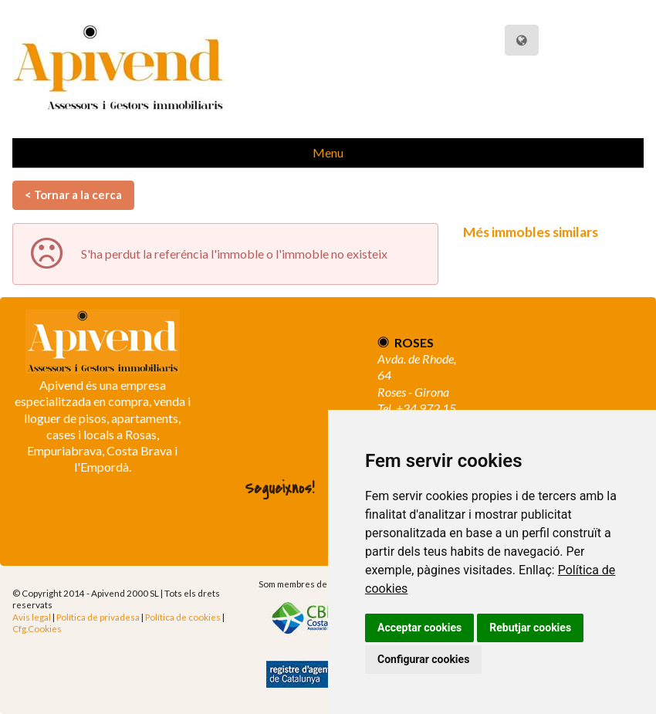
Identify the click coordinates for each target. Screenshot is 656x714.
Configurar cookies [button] (423, 659)
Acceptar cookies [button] (419, 627)
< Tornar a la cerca (73, 194)
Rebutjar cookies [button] (530, 627)
